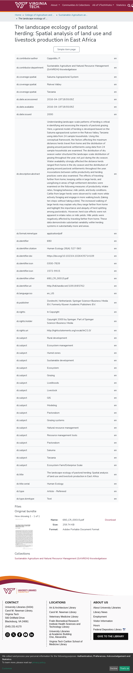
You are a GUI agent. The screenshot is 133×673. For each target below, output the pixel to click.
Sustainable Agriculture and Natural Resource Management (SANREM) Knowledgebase (74, 15)
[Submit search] (129, 5)
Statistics (121, 5)
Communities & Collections (76, 5)
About (54, 5)
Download (110, 520)
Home (18, 15)
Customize (7, 668)
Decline (113, 668)
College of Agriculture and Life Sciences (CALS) (40, 15)
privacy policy (38, 662)
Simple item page (66, 49)
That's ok (124, 668)
